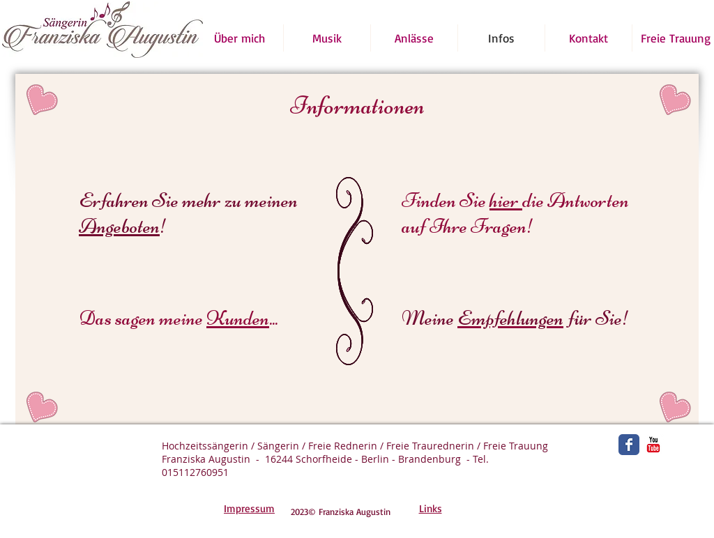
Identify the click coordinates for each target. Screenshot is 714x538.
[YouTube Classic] (653, 444)
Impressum (249, 508)
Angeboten (119, 226)
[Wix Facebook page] (628, 444)
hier (505, 200)
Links (430, 508)
